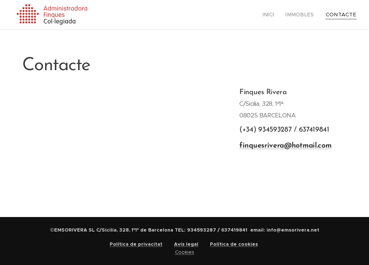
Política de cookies (234, 244)
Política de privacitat (136, 244)
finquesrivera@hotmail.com (285, 145)
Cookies (184, 252)
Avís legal (186, 244)
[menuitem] (277, 15)
